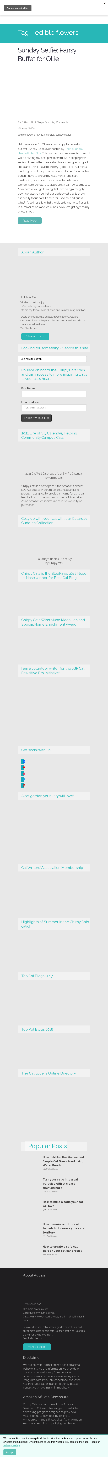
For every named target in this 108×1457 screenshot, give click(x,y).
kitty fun (40, 134)
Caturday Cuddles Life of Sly (54, 558)
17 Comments (60, 122)
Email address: (30, 402)
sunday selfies (63, 134)
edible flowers (27, 134)
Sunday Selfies (27, 128)
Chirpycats (56, 477)
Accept (9, 1452)
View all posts (35, 336)
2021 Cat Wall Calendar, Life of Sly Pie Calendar (54, 473)
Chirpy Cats (43, 122)
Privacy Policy (11, 1445)
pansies (50, 134)
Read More (29, 220)
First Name (28, 388)
